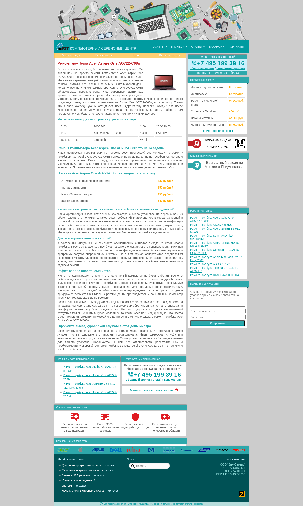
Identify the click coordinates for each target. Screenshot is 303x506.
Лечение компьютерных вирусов (83, 490)
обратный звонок (138, 379)
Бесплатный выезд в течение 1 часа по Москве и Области (166, 425)
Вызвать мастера (169, 55)
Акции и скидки (70, 55)
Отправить (217, 323)
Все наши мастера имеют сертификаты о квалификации (74, 425)
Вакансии (216, 46)
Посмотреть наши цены (217, 130)
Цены (136, 55)
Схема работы (104, 55)
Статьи (198, 46)
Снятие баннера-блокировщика (82, 470)
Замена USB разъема (76, 475)
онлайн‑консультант (167, 379)
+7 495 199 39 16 (157, 374)
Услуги (160, 46)
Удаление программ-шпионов (81, 465)
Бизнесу (179, 46)
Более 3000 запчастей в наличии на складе (105, 425)
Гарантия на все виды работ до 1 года (135, 424)
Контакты (236, 46)
